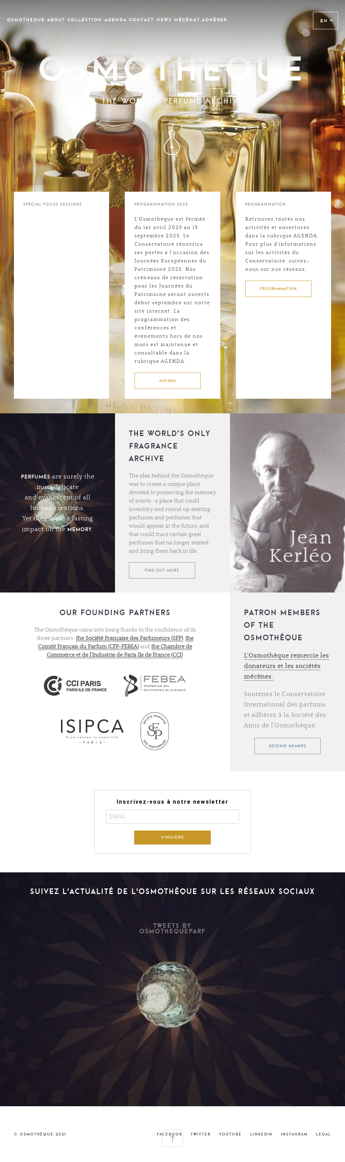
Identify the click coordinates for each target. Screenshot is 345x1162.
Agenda (116, 19)
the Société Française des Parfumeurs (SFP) (129, 638)
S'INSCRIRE (172, 837)
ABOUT (56, 19)
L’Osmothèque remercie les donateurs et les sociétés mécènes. (286, 666)
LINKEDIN (261, 1134)
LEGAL (323, 1134)
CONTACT (141, 19)
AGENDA (167, 381)
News (164, 19)
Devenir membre (288, 746)
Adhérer (214, 19)
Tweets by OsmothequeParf (172, 928)
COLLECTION (85, 19)
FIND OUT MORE (162, 570)
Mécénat (187, 19)
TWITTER (201, 1134)
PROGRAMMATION (278, 288)
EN (326, 20)
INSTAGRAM (294, 1134)
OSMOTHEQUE (26, 19)
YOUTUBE (230, 1134)
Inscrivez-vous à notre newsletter (173, 802)
